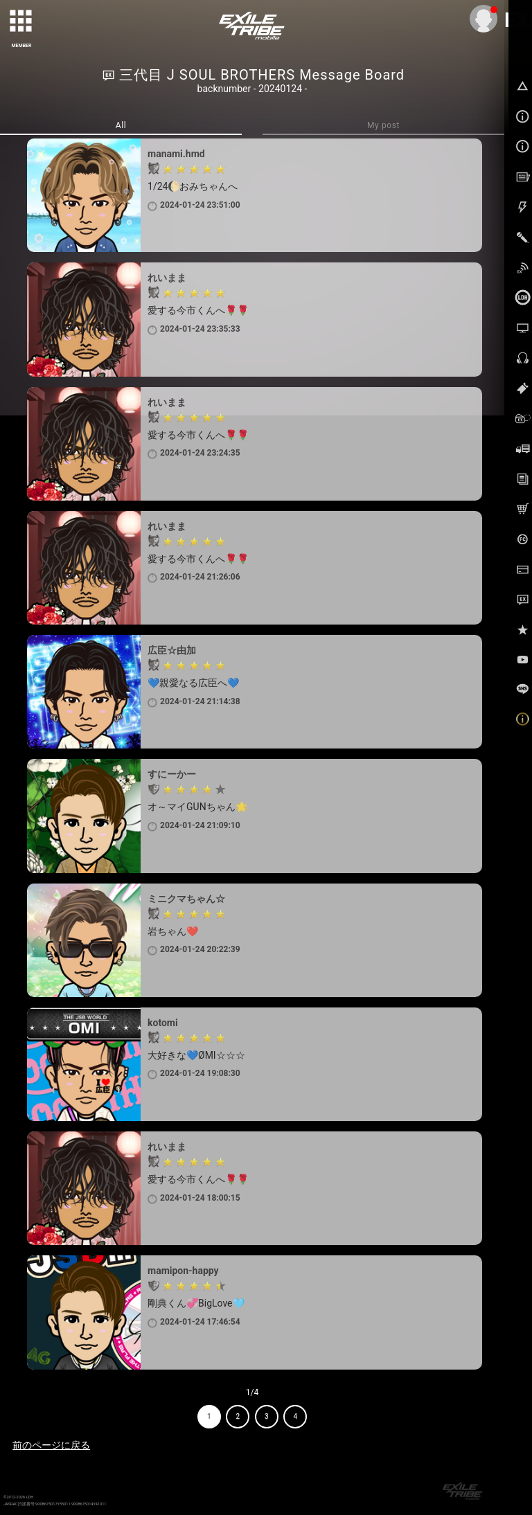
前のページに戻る (51, 1445)
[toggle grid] (21, 21)
